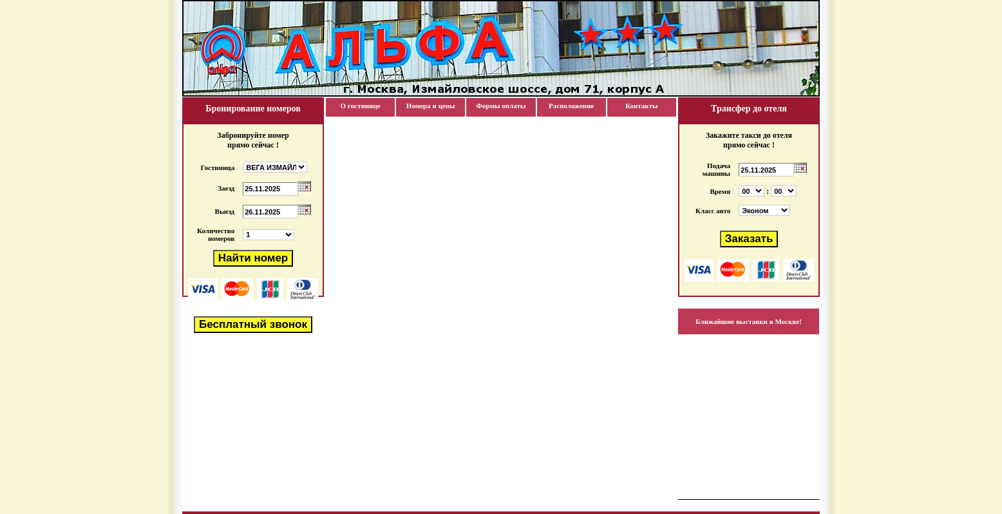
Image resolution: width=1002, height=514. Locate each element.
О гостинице (361, 105)
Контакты (641, 105)
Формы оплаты (500, 105)
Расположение (571, 105)
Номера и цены (430, 105)
